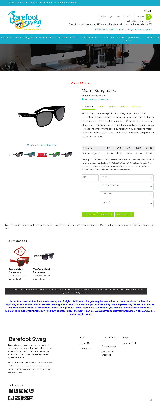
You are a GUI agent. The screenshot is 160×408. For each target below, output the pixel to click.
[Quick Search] (110, 17)
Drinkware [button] (40, 37)
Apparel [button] (5, 37)
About (20, 3)
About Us (85, 343)
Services (34, 3)
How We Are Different (107, 353)
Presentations (108, 346)
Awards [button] (17, 37)
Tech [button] (97, 37)
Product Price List (108, 339)
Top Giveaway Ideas (133, 39)
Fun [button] (52, 37)
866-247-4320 (117, 29)
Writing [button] (108, 37)
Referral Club (130, 343)
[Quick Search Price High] (140, 17)
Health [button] (76, 37)
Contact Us (50, 3)
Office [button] (87, 37)
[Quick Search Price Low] (128, 17)
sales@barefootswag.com (139, 29)
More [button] (118, 37)
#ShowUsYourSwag (67, 3)
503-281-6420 (101, 29)
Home (12, 3)
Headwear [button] (63, 37)
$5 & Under (151, 37)
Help (125, 337)
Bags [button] (27, 37)
